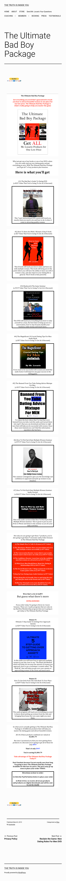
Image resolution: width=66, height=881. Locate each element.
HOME (6, 12)
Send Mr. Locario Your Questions (39, 12)
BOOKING (35, 16)
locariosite (12, 824)
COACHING (8, 16)
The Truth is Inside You (16, 5)
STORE (21, 12)
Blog (57, 822)
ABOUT (14, 12)
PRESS (43, 16)
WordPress (22, 872)
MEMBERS (22, 16)
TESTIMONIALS (55, 16)
